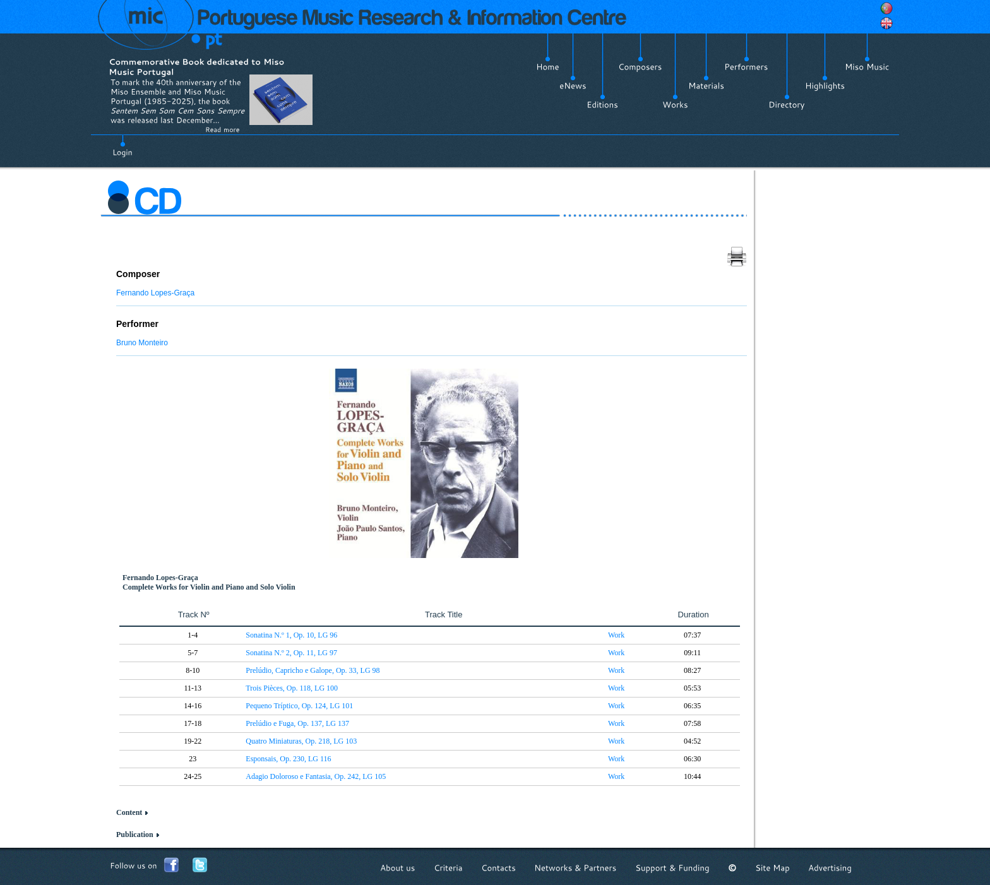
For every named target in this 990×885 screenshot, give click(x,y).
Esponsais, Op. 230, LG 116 (288, 758)
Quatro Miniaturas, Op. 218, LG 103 (301, 741)
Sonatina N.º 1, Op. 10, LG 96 (291, 635)
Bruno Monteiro (142, 342)
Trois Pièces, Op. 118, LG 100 (292, 688)
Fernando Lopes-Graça (155, 292)
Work (616, 635)
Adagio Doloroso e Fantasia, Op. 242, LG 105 (316, 776)
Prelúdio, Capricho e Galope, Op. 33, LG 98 (312, 670)
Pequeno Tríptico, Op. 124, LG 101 (299, 705)
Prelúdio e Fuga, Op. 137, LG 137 (297, 723)
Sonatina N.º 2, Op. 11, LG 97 (291, 652)
